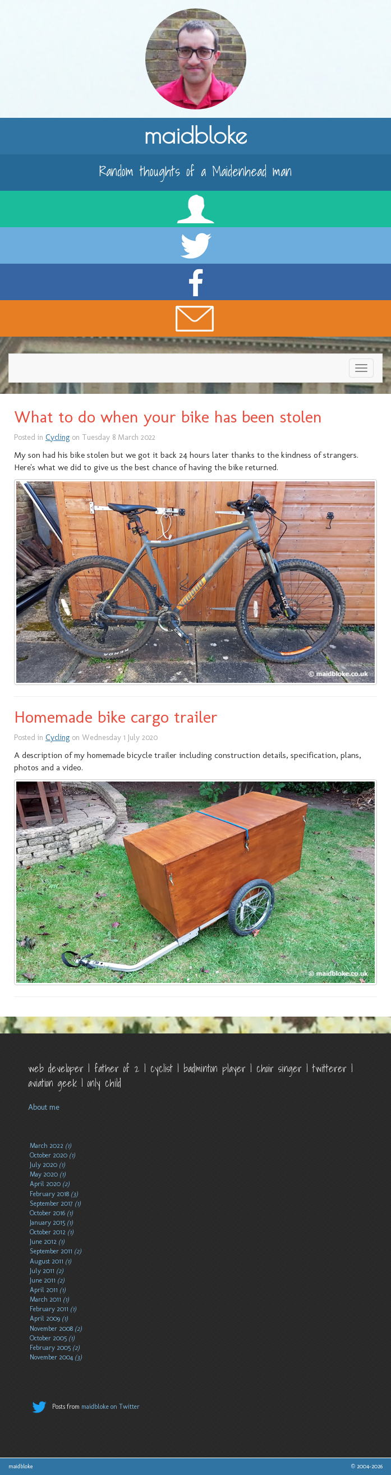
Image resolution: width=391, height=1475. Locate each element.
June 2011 (47, 1280)
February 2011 (53, 1309)
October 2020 (52, 1155)
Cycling (57, 437)
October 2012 (51, 1232)
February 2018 (54, 1194)
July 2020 (47, 1165)
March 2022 (50, 1146)
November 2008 (56, 1328)
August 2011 (50, 1261)
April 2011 (48, 1290)
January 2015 (51, 1222)
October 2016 (51, 1213)
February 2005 (55, 1348)
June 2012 (47, 1242)
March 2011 (49, 1299)
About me (43, 1107)
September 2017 (55, 1203)
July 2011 (46, 1271)
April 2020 (50, 1184)
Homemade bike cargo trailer (116, 717)
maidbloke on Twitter (110, 1406)
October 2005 (52, 1338)
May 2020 (48, 1174)
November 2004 (56, 1357)
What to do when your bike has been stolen (168, 417)
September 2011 (55, 1251)
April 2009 (49, 1318)
